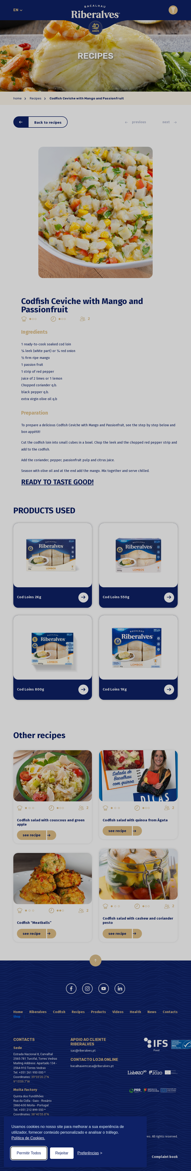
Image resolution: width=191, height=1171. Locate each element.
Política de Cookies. (28, 1138)
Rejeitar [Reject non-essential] (61, 1153)
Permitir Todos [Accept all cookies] (29, 1153)
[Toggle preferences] (89, 1153)
